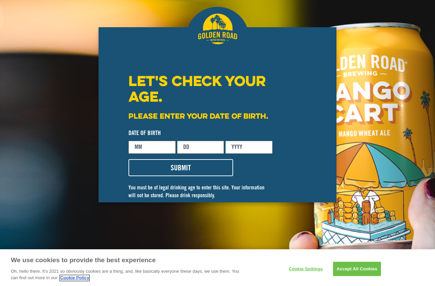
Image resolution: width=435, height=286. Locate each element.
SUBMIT (181, 168)
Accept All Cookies (357, 270)
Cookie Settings (306, 270)
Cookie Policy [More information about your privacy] (74, 280)
